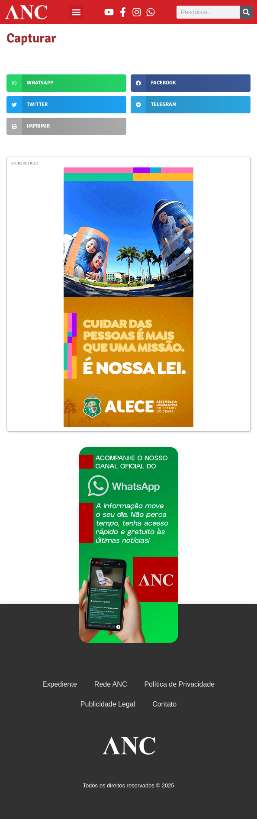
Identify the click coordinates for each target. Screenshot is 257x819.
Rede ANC (110, 684)
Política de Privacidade (179, 684)
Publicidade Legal (107, 704)
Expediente (59, 684)
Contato (164, 704)
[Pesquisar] (246, 12)
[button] (76, 12)
